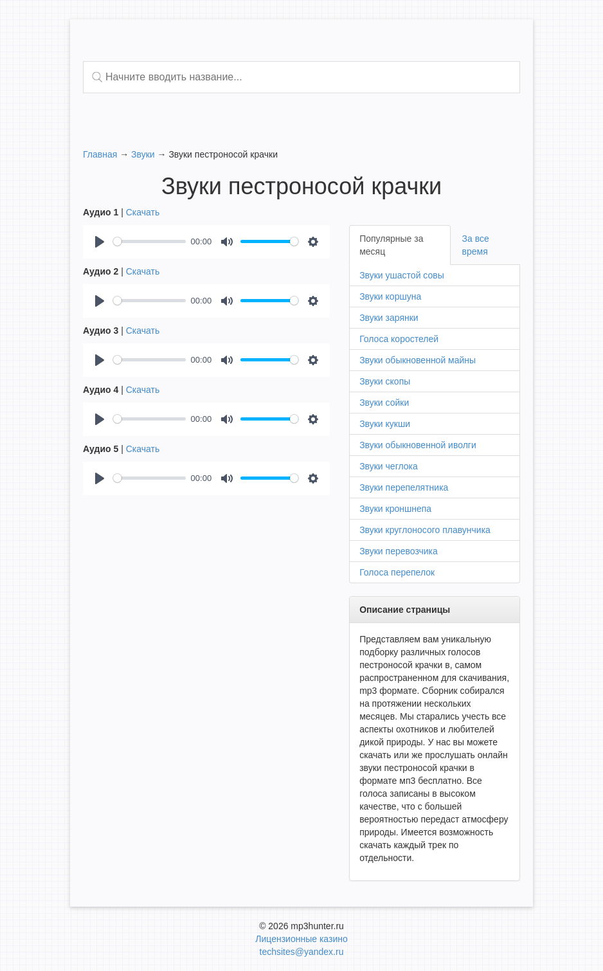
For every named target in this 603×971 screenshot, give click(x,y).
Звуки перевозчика (398, 551)
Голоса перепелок (397, 572)
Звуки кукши (384, 424)
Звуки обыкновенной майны (417, 360)
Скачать (143, 212)
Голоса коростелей (398, 339)
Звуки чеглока (388, 466)
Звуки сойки (384, 402)
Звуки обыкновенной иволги (417, 445)
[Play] (99, 241)
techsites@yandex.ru (302, 952)
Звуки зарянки (389, 318)
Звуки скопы (384, 381)
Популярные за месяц (391, 245)
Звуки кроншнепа (395, 509)
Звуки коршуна (390, 296)
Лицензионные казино (301, 939)
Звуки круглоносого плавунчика (425, 530)
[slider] (149, 241)
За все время (475, 245)
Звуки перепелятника (403, 487)
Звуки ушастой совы (401, 275)
